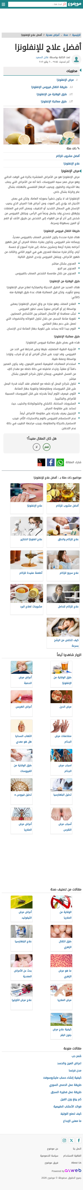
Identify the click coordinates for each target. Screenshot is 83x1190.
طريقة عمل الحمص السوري (65, 1085)
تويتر (41, 462)
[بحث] (64, 4)
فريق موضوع (51, 1162)
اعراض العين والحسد (69, 1063)
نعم (46, 447)
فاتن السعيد (42, 57)
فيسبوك (51, 462)
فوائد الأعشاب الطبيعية (67, 1106)
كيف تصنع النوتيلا (70, 1113)
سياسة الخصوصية (49, 1155)
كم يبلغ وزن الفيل (70, 1099)
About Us (76, 1162)
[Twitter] (71, 1140)
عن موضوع (52, 1148)
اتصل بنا (77, 1148)
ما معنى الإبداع (72, 1121)
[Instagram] (64, 1140)
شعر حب (76, 1056)
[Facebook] (78, 1140)
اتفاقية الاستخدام (72, 1155)
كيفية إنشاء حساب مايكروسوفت (62, 1077)
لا (36, 447)
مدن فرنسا (75, 1070)
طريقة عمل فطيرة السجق (66, 1092)
